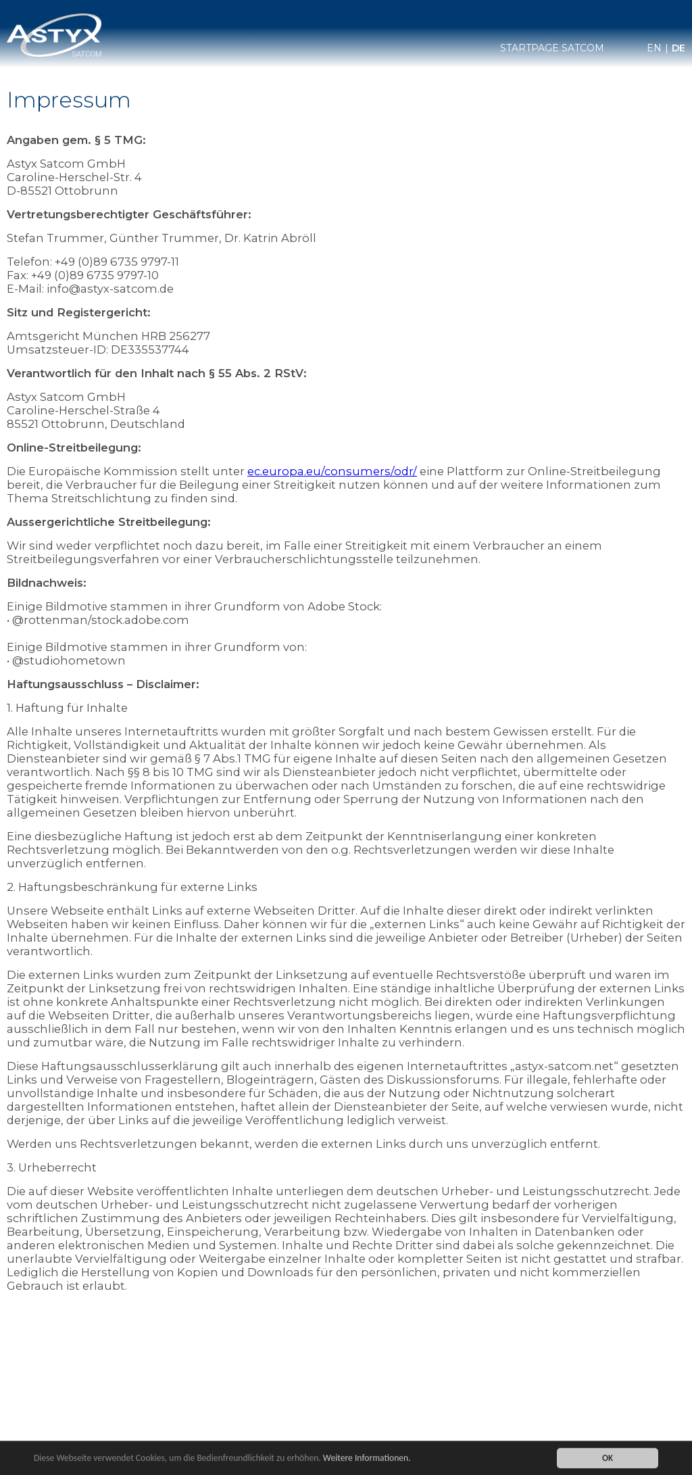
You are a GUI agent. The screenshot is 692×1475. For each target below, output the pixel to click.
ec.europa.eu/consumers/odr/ (332, 471)
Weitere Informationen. (367, 1462)
